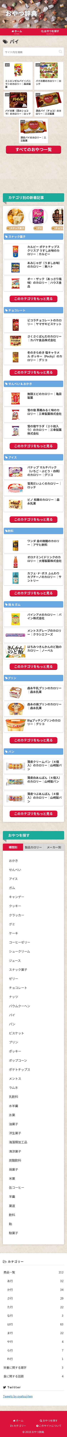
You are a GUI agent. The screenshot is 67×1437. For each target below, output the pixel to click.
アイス (13, 878)
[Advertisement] (33, 173)
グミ (12, 924)
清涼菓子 (15, 1151)
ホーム (18, 1420)
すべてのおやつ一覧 (33, 149)
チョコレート (18, 987)
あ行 (35, 1281)
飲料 (12, 1215)
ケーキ (13, 933)
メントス (15, 1078)
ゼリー (13, 978)
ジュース (15, 960)
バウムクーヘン (19, 1006)
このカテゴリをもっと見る (33, 298)
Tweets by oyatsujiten (18, 1396)
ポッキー (15, 1051)
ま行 (35, 1332)
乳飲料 (13, 1096)
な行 (35, 1315)
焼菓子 (13, 1169)
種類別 (13, 847)
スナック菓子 (18, 969)
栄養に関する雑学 (33, 1367)
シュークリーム (19, 951)
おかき (13, 860)
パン (12, 1024)
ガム (12, 887)
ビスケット (16, 1033)
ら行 (35, 1350)
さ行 (35, 1298)
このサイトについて (48, 1425)
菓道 (12, 1205)
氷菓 (12, 1115)
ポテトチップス (19, 1069)
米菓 (12, 1178)
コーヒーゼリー (19, 942)
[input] (33, 51)
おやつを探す (49, 1420)
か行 (35, 1289)
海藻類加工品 (18, 1142)
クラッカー (16, 915)
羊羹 (12, 1196)
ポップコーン (18, 1060)
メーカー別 (54, 847)
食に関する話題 (33, 1376)
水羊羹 (13, 1106)
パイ (12, 1015)
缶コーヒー (16, 1187)
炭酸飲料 (15, 1160)
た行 (35, 1307)
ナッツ (13, 996)
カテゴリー (18, 1425)
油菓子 (13, 1124)
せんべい (15, 869)
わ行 (35, 1358)
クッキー (15, 906)
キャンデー (16, 897)
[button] (60, 52)
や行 (35, 1341)
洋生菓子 (15, 1133)
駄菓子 (13, 1233)
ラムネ (13, 1087)
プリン (13, 1042)
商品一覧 (33, 1272)
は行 (35, 1324)
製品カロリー (33, 847)
